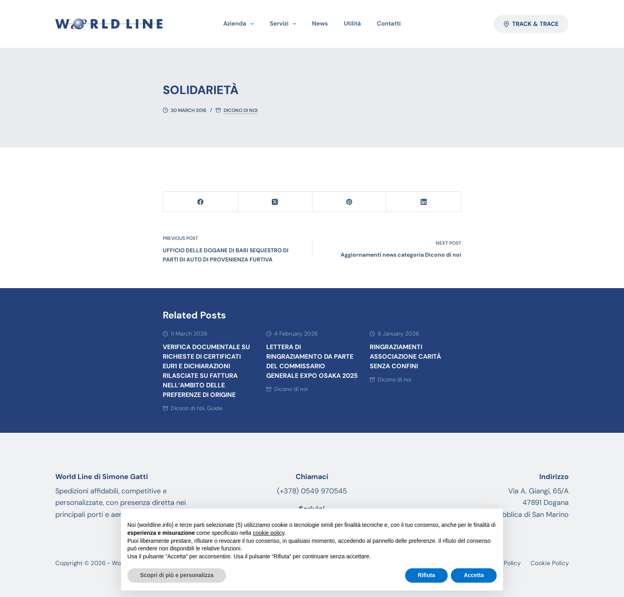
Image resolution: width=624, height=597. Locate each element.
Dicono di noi (240, 111)
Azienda (240, 24)
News (320, 23)
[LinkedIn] (424, 202)
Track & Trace (531, 24)
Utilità (352, 23)
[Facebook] (200, 202)
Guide (214, 408)
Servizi (284, 24)
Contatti (389, 23)
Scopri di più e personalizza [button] (176, 575)
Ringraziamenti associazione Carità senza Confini (405, 356)
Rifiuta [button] (426, 575)
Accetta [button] (474, 575)
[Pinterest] (349, 202)
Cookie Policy (549, 563)
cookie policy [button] (268, 533)
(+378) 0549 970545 (312, 491)
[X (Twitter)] (275, 202)
